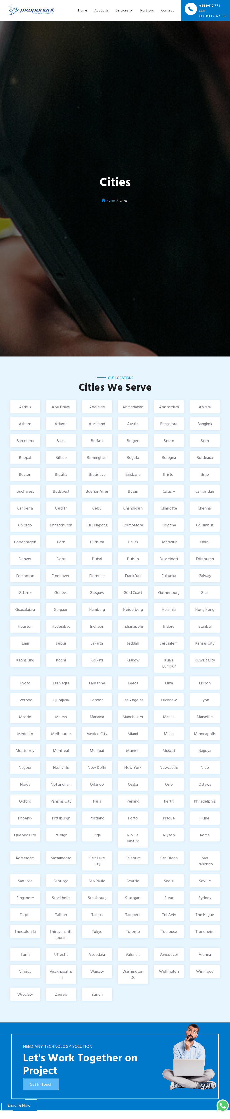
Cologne (169, 525)
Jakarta (97, 643)
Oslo (169, 784)
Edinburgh (205, 559)
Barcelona (25, 441)
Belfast (97, 441)
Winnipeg (204, 971)
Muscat (169, 750)
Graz (205, 592)
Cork (61, 542)
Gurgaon (61, 609)
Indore (169, 626)
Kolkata (97, 660)
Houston (25, 626)
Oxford (25, 801)
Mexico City (96, 734)
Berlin (169, 441)
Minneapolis (205, 734)
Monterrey (25, 750)
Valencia (133, 954)
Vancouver (168, 954)
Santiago (61, 881)
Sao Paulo (96, 881)
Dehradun (168, 542)
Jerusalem (168, 643)
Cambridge (204, 491)
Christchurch (61, 525)
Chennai (205, 508)
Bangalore (168, 424)
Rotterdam (25, 858)
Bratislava (97, 474)
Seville (205, 881)
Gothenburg (168, 592)
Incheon (97, 626)
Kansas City (205, 643)
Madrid (25, 717)
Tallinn (61, 914)
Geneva (61, 592)
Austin (133, 424)
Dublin (133, 559)
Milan (169, 734)
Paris (97, 801)
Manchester (133, 717)
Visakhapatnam (61, 974)
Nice (205, 767)
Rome (205, 835)
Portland (97, 818)
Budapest (61, 491)
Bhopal (25, 457)
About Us (101, 10)
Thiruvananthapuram (61, 934)
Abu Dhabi (61, 407)
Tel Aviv (169, 914)
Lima (169, 683)
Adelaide (97, 407)
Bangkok (204, 424)
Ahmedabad (132, 407)
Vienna (205, 954)
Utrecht (61, 954)
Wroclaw (25, 994)
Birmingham (97, 457)
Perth (169, 801)
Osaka (133, 784)
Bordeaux (205, 457)
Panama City (61, 801)
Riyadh (169, 835)
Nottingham (61, 784)
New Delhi (97, 767)
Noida (25, 784)
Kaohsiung (25, 660)
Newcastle (168, 767)
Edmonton (25, 576)
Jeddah (133, 643)
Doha (61, 559)
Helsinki (169, 609)
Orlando (97, 784)
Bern (205, 441)
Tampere (133, 914)
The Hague (204, 914)
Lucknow (169, 700)
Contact (167, 10)
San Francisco (205, 861)
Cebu (97, 508)
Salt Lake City (97, 861)
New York (133, 767)
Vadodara (97, 954)
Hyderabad (61, 626)
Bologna (169, 457)
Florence (97, 576)
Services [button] (122, 10)
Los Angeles (132, 700)
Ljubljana (61, 700)
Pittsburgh (61, 818)
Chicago (25, 525)
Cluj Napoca (97, 525)
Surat (168, 898)
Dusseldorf (168, 559)
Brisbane (133, 474)
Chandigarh (133, 508)
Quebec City (25, 835)
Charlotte (169, 508)
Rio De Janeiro (133, 838)
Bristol (169, 474)
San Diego (169, 858)
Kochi (61, 660)
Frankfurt (133, 576)
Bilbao (61, 457)
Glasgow (97, 592)
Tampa (97, 914)
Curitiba (97, 542)
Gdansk (25, 592)
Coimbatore (133, 525)
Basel (61, 441)
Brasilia (61, 474)
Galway (205, 576)
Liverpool (25, 700)
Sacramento (61, 858)
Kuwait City (205, 660)
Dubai (97, 559)
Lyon (205, 700)
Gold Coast (133, 592)
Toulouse (169, 931)
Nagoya (204, 750)
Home (82, 10)
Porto (133, 818)
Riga (97, 835)
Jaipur (61, 643)
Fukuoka (168, 576)
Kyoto (25, 683)
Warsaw (97, 971)
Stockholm (61, 898)
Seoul (169, 881)
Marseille (205, 717)
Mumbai (97, 750)
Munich (132, 750)
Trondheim (204, 931)
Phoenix (25, 818)
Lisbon (205, 683)
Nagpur (25, 767)
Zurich (97, 994)
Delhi (205, 542)
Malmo (61, 717)
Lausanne (97, 683)
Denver (25, 559)
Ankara (205, 407)
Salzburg (133, 858)
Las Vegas (61, 683)
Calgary (169, 491)
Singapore (25, 898)
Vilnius (25, 971)
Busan (133, 491)
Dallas (133, 542)
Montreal (61, 750)
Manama (97, 717)
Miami (133, 734)
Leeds (133, 683)
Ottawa (205, 784)
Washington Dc (132, 974)
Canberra (25, 508)
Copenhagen (25, 542)
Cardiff (61, 508)
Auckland (97, 424)
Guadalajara (25, 609)
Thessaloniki (25, 931)
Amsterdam (169, 407)
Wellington (169, 971)
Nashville (61, 767)
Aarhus (25, 407)
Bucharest (25, 491)
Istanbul (205, 626)
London (97, 700)
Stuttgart (133, 898)
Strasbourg (97, 898)
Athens (25, 424)
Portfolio (147, 10)
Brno (205, 474)
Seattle (132, 881)
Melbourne (61, 734)
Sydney (204, 898)
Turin (25, 954)
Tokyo (97, 931)
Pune (204, 818)
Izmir (25, 643)
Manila (169, 717)
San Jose (25, 881)
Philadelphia (205, 801)
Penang (132, 801)
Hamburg (97, 609)
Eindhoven (61, 576)
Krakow (132, 660)
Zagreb (61, 994)
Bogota (133, 457)
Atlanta (61, 424)
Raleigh (61, 835)
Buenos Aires (97, 491)
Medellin (25, 734)
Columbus (204, 525)
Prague (169, 818)
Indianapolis (133, 626)
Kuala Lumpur (169, 663)
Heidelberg (133, 609)
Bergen (133, 441)
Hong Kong (204, 609)
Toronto (133, 931)
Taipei (25, 914)
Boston (25, 474)
